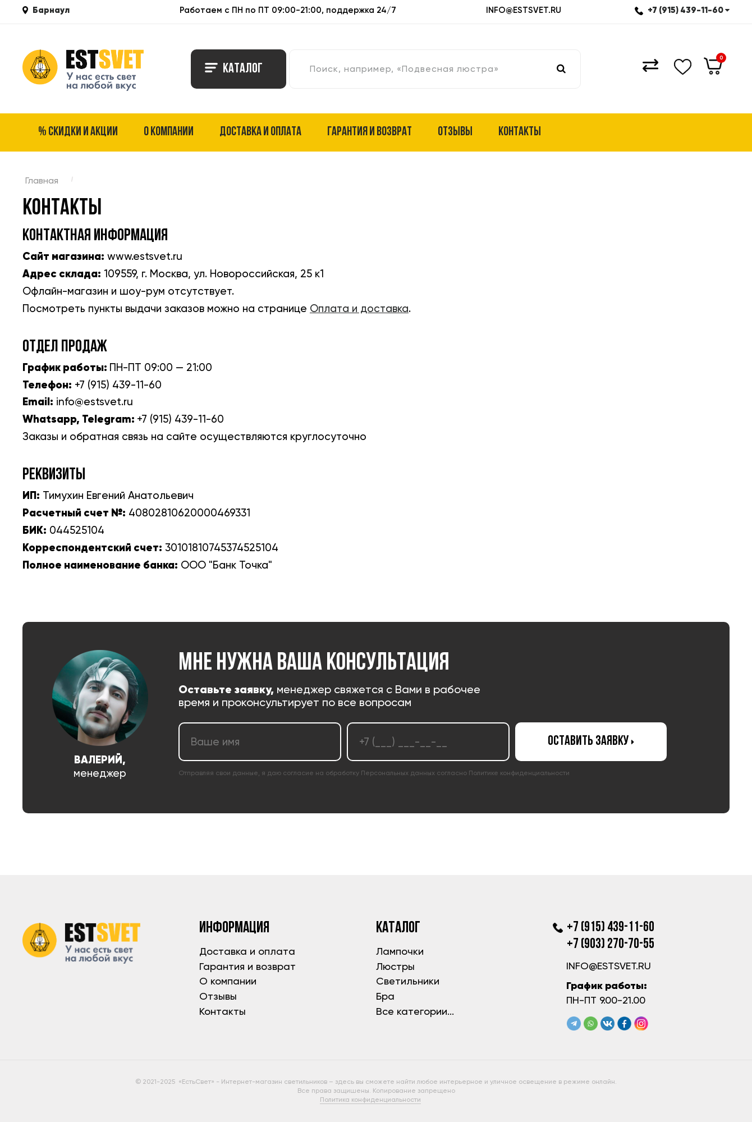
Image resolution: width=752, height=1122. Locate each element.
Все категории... (415, 1011)
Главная (41, 180)
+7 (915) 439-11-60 (682, 9)
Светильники (407, 981)
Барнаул (51, 9)
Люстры (395, 966)
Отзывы (455, 132)
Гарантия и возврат (369, 132)
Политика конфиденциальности (370, 1099)
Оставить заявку (591, 741)
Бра (385, 996)
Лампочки (400, 951)
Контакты (519, 132)
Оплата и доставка (359, 308)
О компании (169, 132)
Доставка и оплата (260, 132)
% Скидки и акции (78, 132)
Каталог (234, 69)
